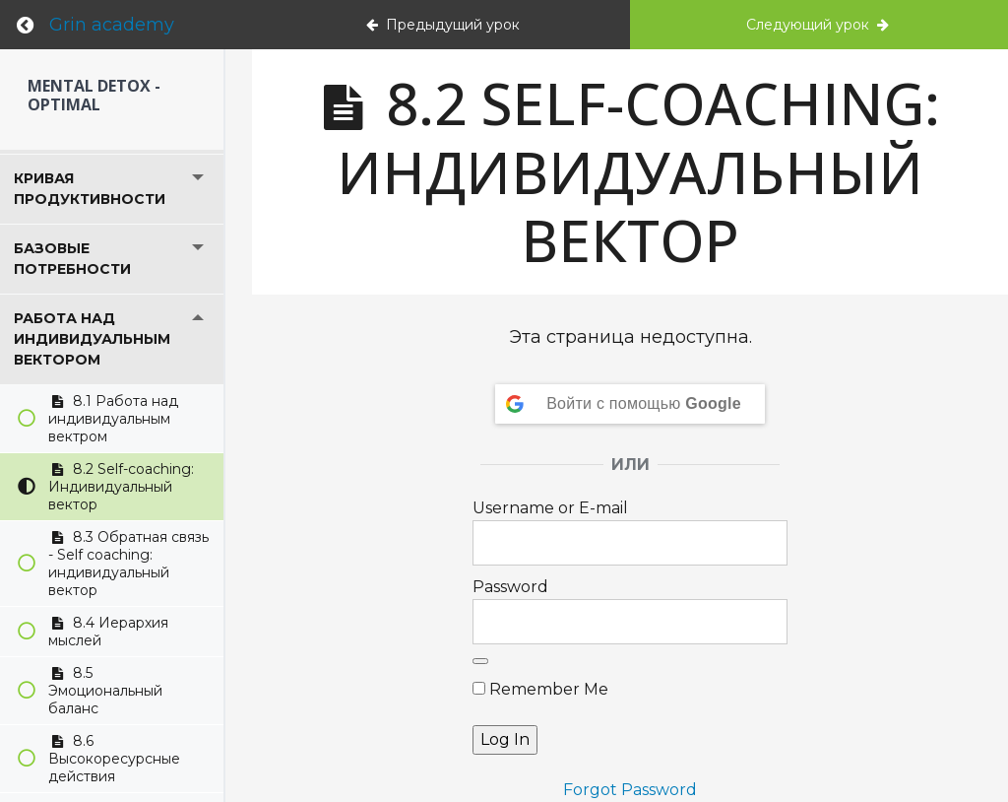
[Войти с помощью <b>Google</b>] (630, 404)
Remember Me (540, 689)
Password (510, 586)
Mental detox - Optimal (94, 95)
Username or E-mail (550, 508)
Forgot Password (630, 789)
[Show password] (480, 661)
